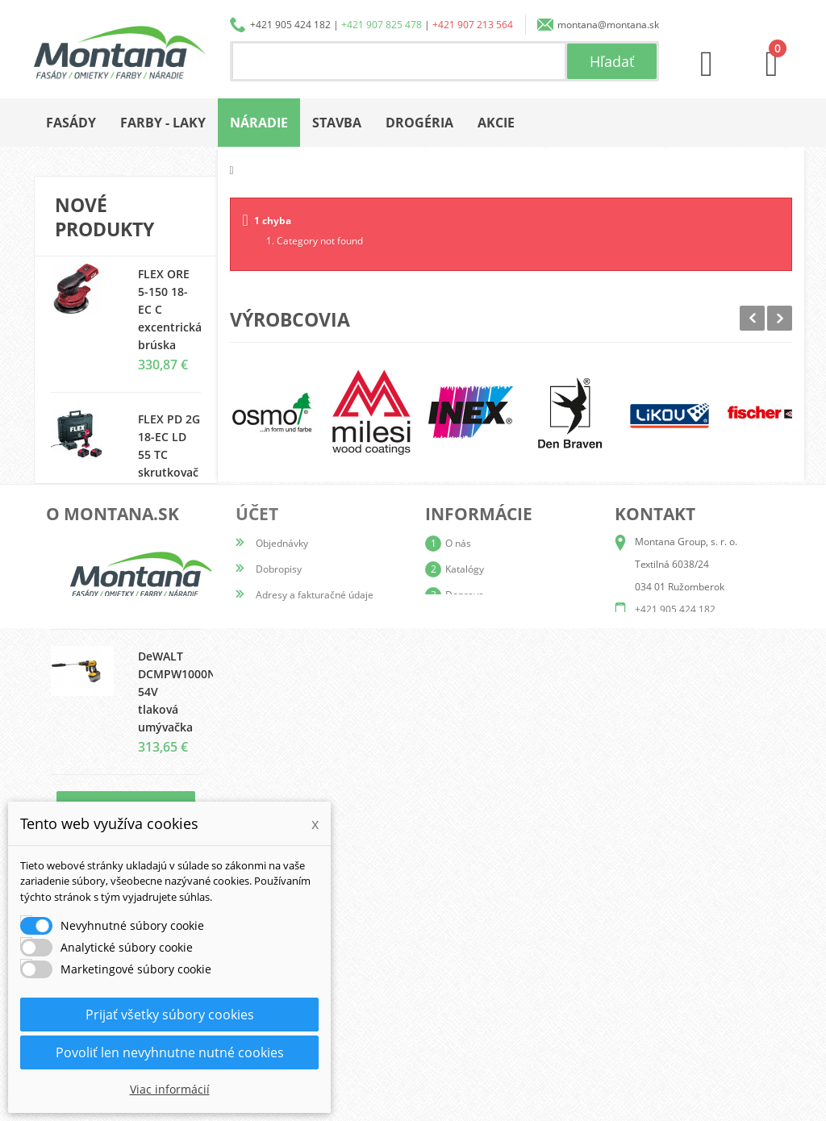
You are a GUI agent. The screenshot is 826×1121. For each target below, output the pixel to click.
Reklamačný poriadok (493, 1023)
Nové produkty (104, 217)
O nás (458, 920)
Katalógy (464, 945)
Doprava (464, 971)
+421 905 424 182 (290, 24)
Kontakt (462, 1049)
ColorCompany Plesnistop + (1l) (179, 573)
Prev (752, 318)
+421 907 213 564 (472, 24)
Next (779, 318)
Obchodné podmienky (494, 997)
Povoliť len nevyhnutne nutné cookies (170, 1052)
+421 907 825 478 (381, 24)
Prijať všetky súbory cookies (170, 1014)
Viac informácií (170, 1089)
